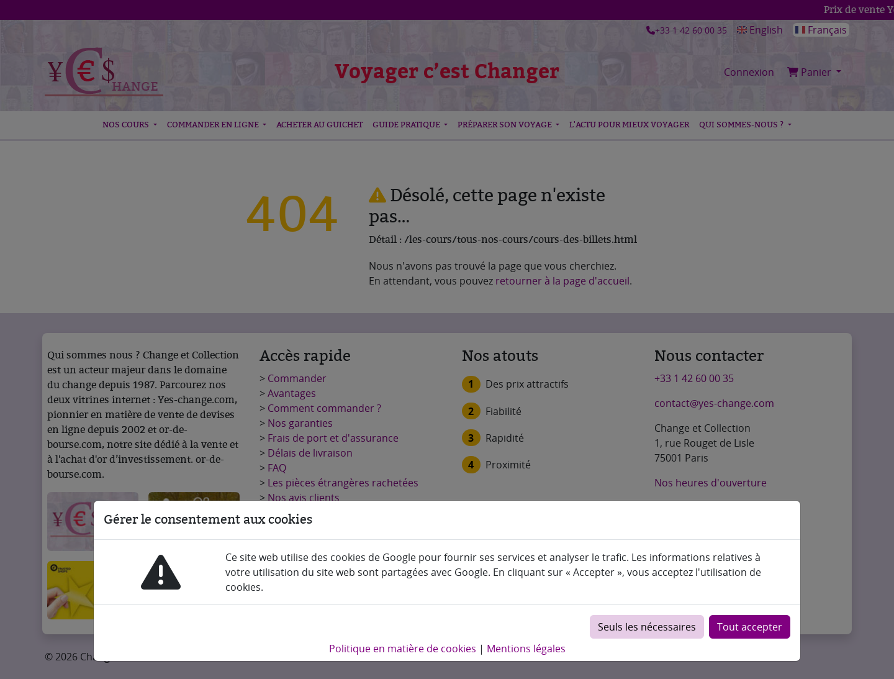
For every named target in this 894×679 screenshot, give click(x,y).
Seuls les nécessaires (647, 627)
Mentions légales (526, 648)
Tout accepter (749, 627)
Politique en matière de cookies (402, 648)
